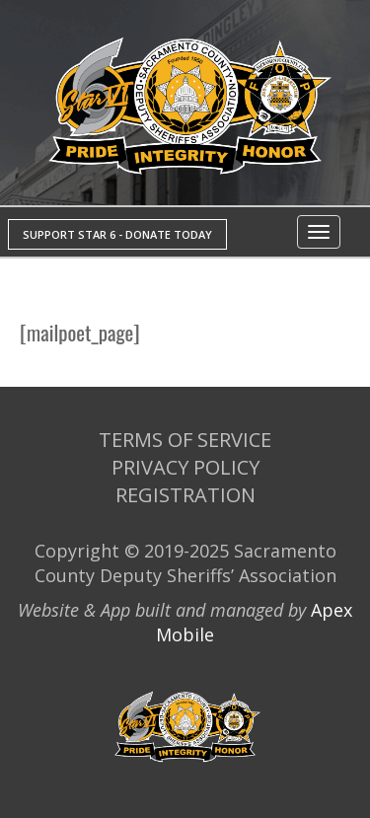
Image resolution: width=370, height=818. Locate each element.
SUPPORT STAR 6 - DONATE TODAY (117, 234)
